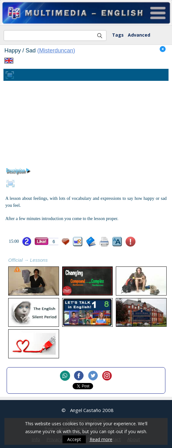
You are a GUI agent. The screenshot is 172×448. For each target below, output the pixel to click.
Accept (74, 439)
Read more (101, 439)
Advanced (139, 35)
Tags (118, 35)
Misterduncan (56, 50)
